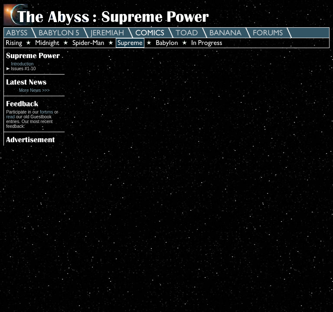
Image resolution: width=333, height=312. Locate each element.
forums (46, 112)
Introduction (22, 64)
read (10, 116)
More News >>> (34, 90)
